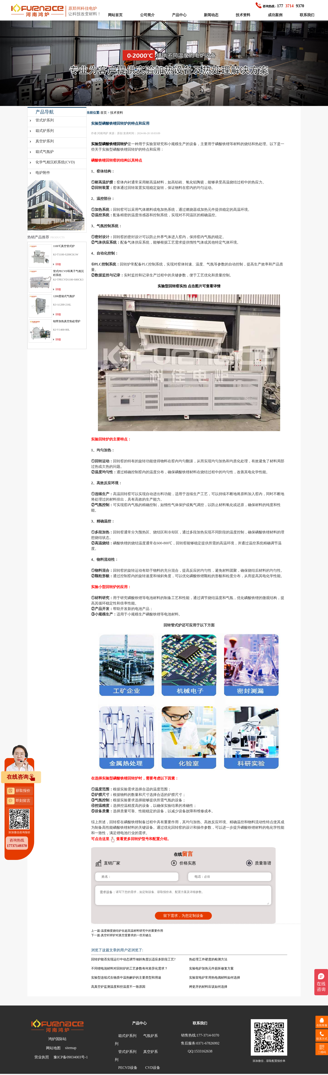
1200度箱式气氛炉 (64, 296)
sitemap (71, 1048)
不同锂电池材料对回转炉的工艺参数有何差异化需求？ (129, 968)
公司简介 (147, 15)
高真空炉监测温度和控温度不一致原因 (118, 986)
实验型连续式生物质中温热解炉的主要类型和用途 (126, 977)
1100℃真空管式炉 (64, 246)
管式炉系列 (45, 120)
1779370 (280, 6)
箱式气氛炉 (45, 152)
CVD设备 (152, 1068)
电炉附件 (43, 173)
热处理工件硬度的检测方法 (208, 959)
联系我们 (307, 15)
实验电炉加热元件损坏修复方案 (211, 968)
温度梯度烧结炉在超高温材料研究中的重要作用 (132, 930)
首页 (103, 112)
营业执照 (41, 1057)
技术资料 (243, 15)
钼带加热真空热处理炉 (66, 321)
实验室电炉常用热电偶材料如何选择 (214, 977)
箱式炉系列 (45, 131)
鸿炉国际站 (57, 1039)
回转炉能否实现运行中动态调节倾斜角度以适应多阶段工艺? (133, 959)
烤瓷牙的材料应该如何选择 (208, 986)
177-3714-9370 (208, 1035)
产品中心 (179, 15)
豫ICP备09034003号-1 (71, 1057)
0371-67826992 (207, 1043)
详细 (58, 264)
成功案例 (275, 15)
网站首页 (115, 15)
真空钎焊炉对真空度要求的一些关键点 (126, 935)
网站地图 (53, 1048)
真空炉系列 (45, 141)
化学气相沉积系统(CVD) (55, 162)
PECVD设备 (127, 1068)
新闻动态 (211, 15)
